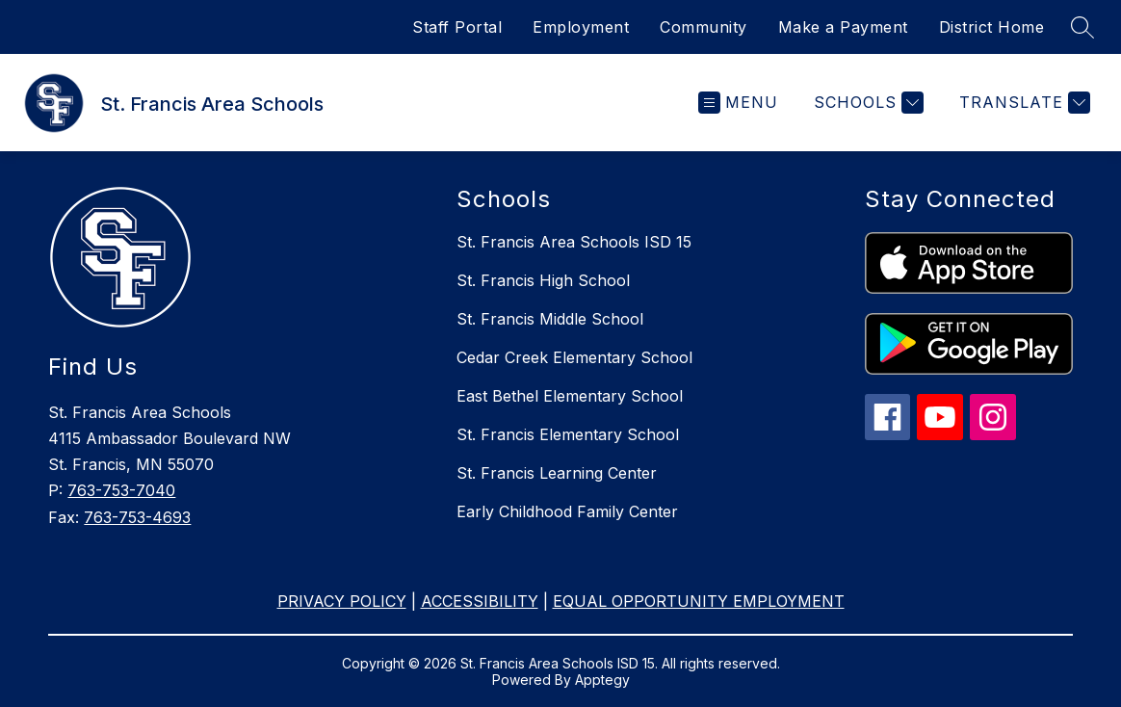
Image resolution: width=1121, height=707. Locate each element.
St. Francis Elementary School (567, 434)
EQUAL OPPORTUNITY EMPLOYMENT (699, 601)
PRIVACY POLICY (341, 601)
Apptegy (602, 679)
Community (703, 27)
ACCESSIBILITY (479, 601)
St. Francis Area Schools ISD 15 (573, 241)
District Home (992, 27)
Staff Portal (457, 27)
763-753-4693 (137, 517)
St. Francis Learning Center (556, 473)
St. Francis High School (543, 280)
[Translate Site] (1022, 103)
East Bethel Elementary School (569, 396)
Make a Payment (843, 27)
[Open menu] (738, 103)
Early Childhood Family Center (567, 511)
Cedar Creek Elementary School (574, 357)
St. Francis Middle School (549, 318)
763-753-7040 (121, 490)
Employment (581, 27)
